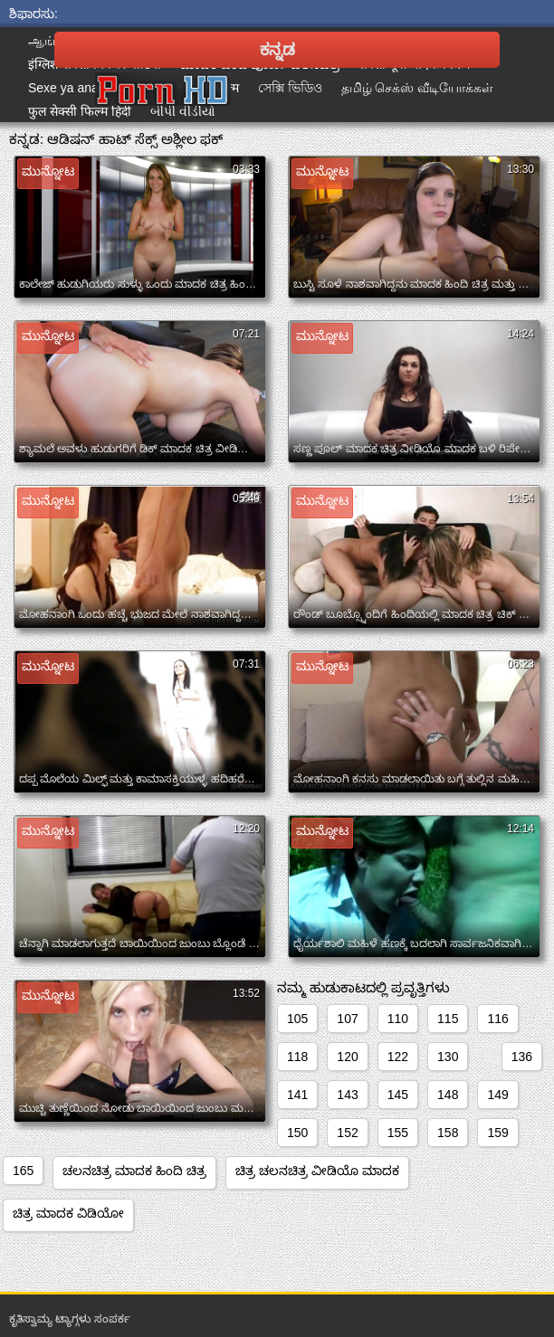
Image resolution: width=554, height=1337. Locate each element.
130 (447, 1056)
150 (297, 1132)
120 (347, 1056)
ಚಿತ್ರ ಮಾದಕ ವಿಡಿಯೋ (68, 1213)
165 (23, 1170)
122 (397, 1056)
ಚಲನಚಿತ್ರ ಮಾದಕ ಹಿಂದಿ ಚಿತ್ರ (134, 1170)
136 (521, 1056)
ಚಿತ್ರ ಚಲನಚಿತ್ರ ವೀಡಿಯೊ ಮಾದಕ (317, 1170)
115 (447, 1018)
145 (397, 1094)
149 (497, 1094)
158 (447, 1132)
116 (497, 1018)
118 (297, 1056)
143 (347, 1094)
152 (347, 1132)
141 (297, 1094)
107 (347, 1018)
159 (497, 1132)
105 (297, 1018)
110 (397, 1018)
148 (447, 1094)
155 (397, 1132)
